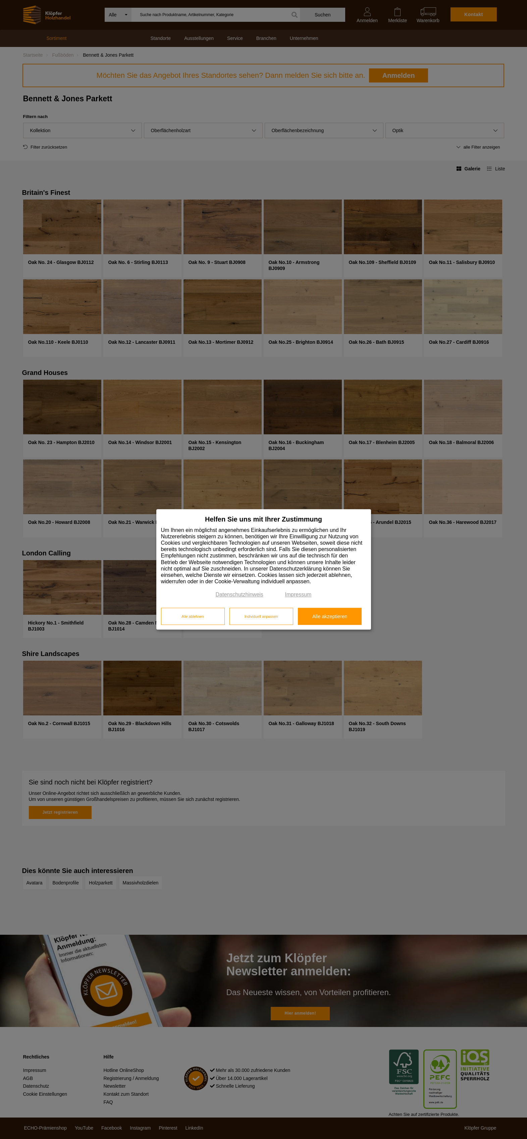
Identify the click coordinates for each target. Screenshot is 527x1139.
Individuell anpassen (261, 616)
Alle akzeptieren (329, 616)
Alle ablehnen (192, 616)
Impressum (298, 595)
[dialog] (263, 569)
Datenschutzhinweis (239, 595)
